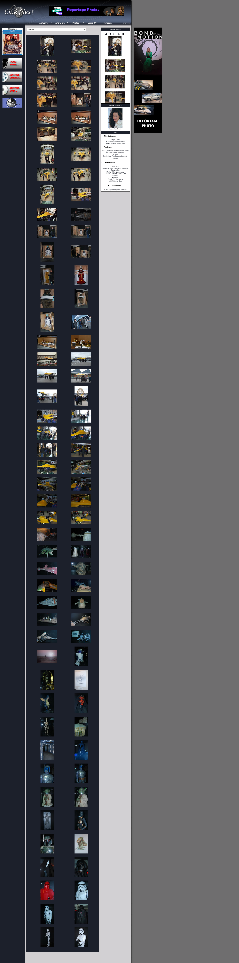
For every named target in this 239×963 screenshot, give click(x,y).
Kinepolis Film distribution (115, 143)
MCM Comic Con (115, 181)
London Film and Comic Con (115, 174)
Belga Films (115, 140)
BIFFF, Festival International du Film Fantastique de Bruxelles (115, 152)
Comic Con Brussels (115, 179)
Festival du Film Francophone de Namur (115, 157)
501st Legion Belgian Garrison (115, 190)
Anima (115, 154)
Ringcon (115, 177)
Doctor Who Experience (115, 172)
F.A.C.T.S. (115, 166)
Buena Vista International (115, 142)
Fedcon (115, 176)
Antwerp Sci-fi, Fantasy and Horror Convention (115, 169)
